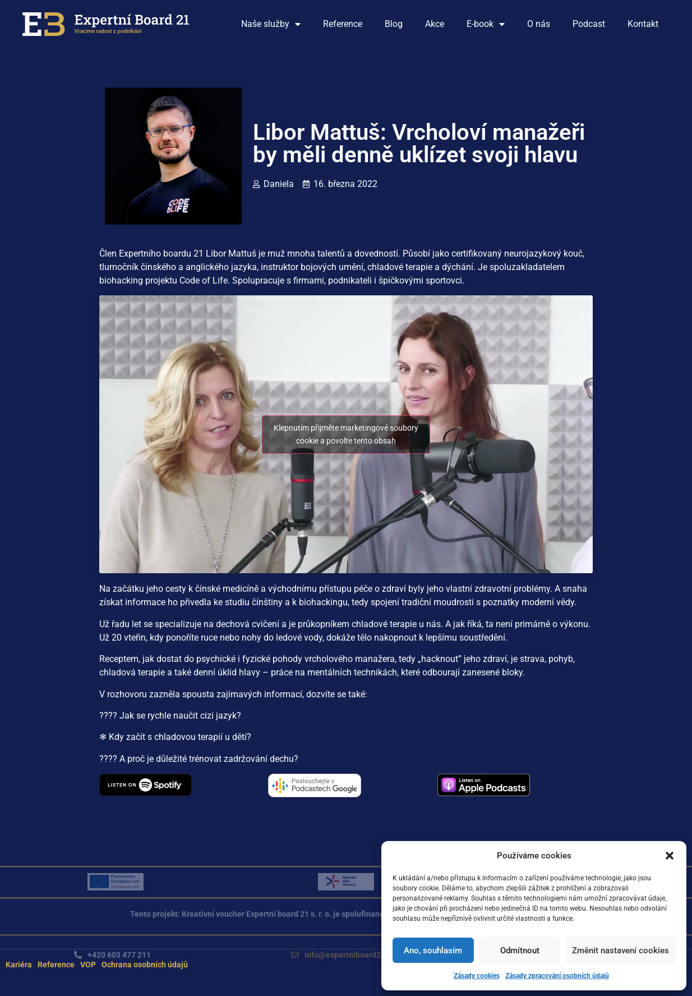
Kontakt (643, 24)
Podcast (589, 24)
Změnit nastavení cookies (620, 950)
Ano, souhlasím (433, 950)
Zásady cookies (477, 976)
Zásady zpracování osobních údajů (557, 976)
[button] (669, 855)
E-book (486, 24)
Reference (342, 24)
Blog (394, 24)
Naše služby (271, 24)
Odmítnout (519, 950)
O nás (538, 24)
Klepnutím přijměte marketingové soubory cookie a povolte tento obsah (346, 434)
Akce (434, 24)
